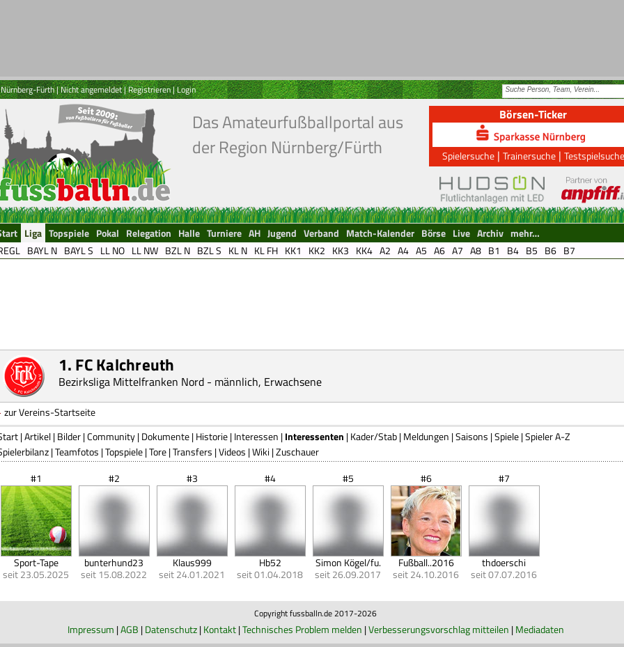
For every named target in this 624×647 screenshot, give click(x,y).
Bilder (69, 436)
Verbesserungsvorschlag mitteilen (438, 629)
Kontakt (219, 629)
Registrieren (149, 89)
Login (186, 89)
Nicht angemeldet (91, 89)
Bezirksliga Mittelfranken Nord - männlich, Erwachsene (190, 381)
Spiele (506, 436)
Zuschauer (297, 451)
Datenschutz (171, 629)
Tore (157, 451)
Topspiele (124, 451)
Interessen (256, 436)
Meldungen (426, 436)
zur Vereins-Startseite (49, 412)
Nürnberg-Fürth (27, 89)
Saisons (471, 436)
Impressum (91, 629)
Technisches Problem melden (302, 629)
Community (111, 436)
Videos (232, 451)
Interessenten (314, 436)
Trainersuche (529, 155)
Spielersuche (468, 155)
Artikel (37, 436)
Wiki (261, 451)
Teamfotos (77, 451)
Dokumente (165, 436)
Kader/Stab (373, 436)
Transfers (192, 451)
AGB (129, 629)
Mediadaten (539, 629)
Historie (212, 436)
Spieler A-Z (547, 436)
